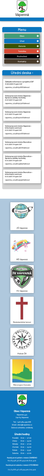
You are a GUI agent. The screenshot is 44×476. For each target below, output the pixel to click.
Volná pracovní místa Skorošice (18, 142)
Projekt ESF (18, 84)
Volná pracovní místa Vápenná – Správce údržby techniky (18, 97)
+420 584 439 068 (24, 422)
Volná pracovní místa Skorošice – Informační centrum (19, 173)
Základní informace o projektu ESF (19, 81)
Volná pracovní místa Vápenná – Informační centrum (18, 127)
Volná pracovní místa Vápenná (17, 112)
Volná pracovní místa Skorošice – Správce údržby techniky (19, 157)
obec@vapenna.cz (24, 425)
